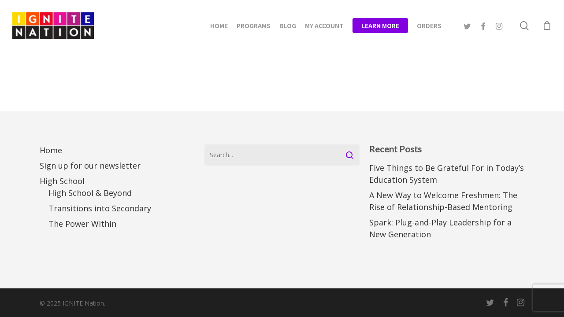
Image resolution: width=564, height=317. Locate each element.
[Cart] (547, 25)
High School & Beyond (90, 193)
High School (62, 181)
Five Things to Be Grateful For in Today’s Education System (446, 173)
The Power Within (82, 223)
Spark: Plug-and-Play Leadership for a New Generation (440, 228)
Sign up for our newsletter (90, 165)
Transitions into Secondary (99, 208)
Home (51, 150)
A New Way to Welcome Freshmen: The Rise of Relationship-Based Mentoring (443, 201)
